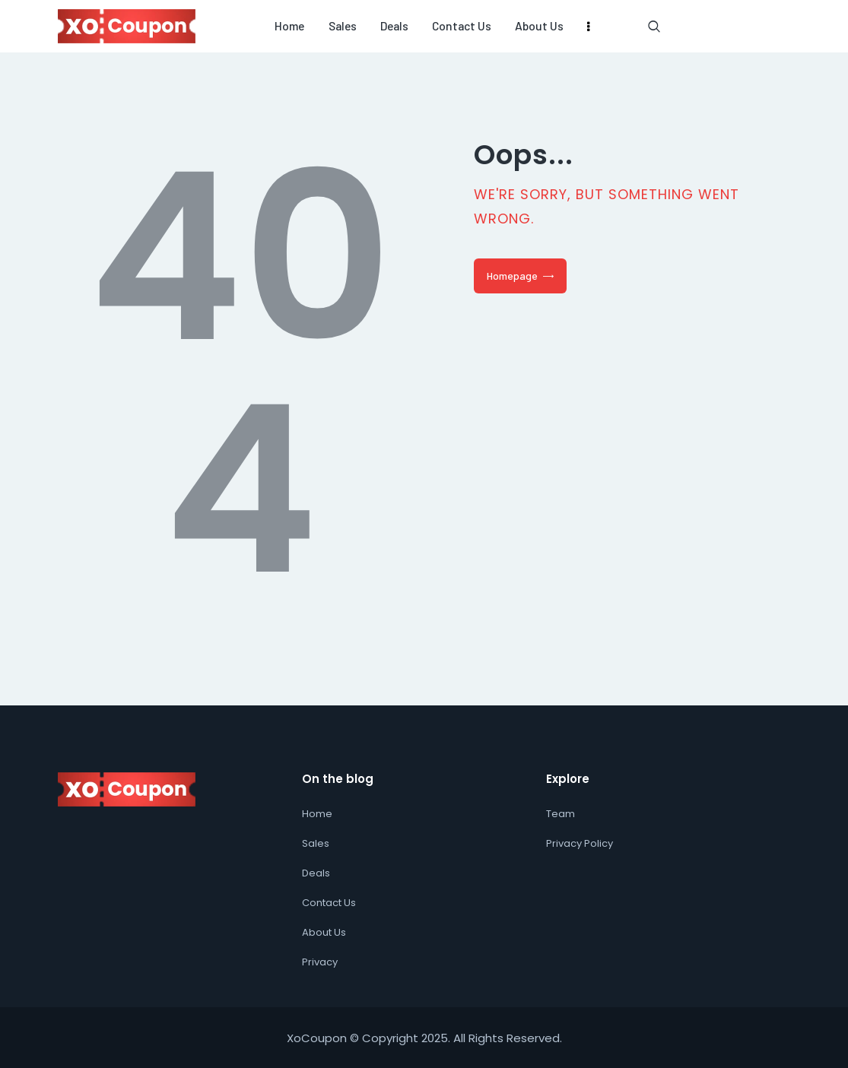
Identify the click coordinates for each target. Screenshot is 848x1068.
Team (560, 814)
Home (317, 814)
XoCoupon (317, 1038)
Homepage (512, 275)
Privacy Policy (579, 843)
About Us (324, 932)
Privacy (320, 962)
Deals (316, 873)
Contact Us (329, 902)
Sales (315, 843)
